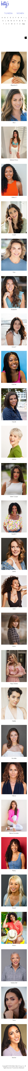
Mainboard (21, 1068)
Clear (23, 24)
